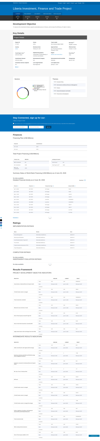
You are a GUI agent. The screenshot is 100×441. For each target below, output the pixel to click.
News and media (47, 13)
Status (34, 42)
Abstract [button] (18, 18)
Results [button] (57, 18)
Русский (79, 3)
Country (17, 47)
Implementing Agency (38, 52)
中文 (83, 3)
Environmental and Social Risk (58, 58)
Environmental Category (39, 58)
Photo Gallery (57, 13)
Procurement (27, 13)
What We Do (15, 3)
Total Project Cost (19, 53)
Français (72, 3)
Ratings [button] (47, 18)
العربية (76, 3)
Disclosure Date (36, 47)
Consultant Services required (22, 62)
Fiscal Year (72, 53)
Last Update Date (55, 62)
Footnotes (15, 217)
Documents (37, 13)
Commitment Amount (20, 58)
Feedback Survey (94, 435)
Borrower (71, 42)
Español (68, 3)
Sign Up (48, 127)
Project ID (17, 42)
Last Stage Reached (37, 62)
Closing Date (72, 58)
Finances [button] (37, 18)
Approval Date (54, 47)
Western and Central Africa (56, 54)
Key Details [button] (27, 18)
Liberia (16, 48)
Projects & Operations (23, 3)
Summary (18, 13)
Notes (16, 67)
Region (52, 52)
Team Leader (54, 42)
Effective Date (72, 47)
